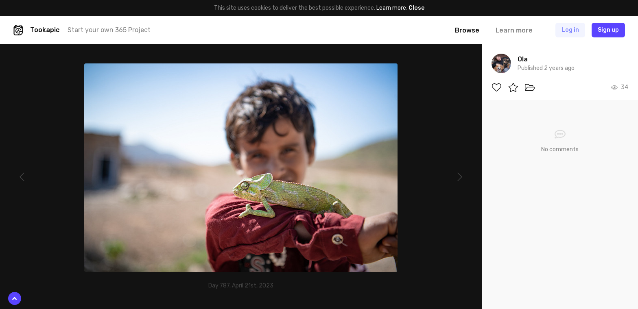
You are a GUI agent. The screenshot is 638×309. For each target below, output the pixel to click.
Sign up (608, 29)
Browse (467, 30)
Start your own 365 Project (109, 30)
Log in (570, 29)
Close (416, 7)
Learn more (391, 7)
